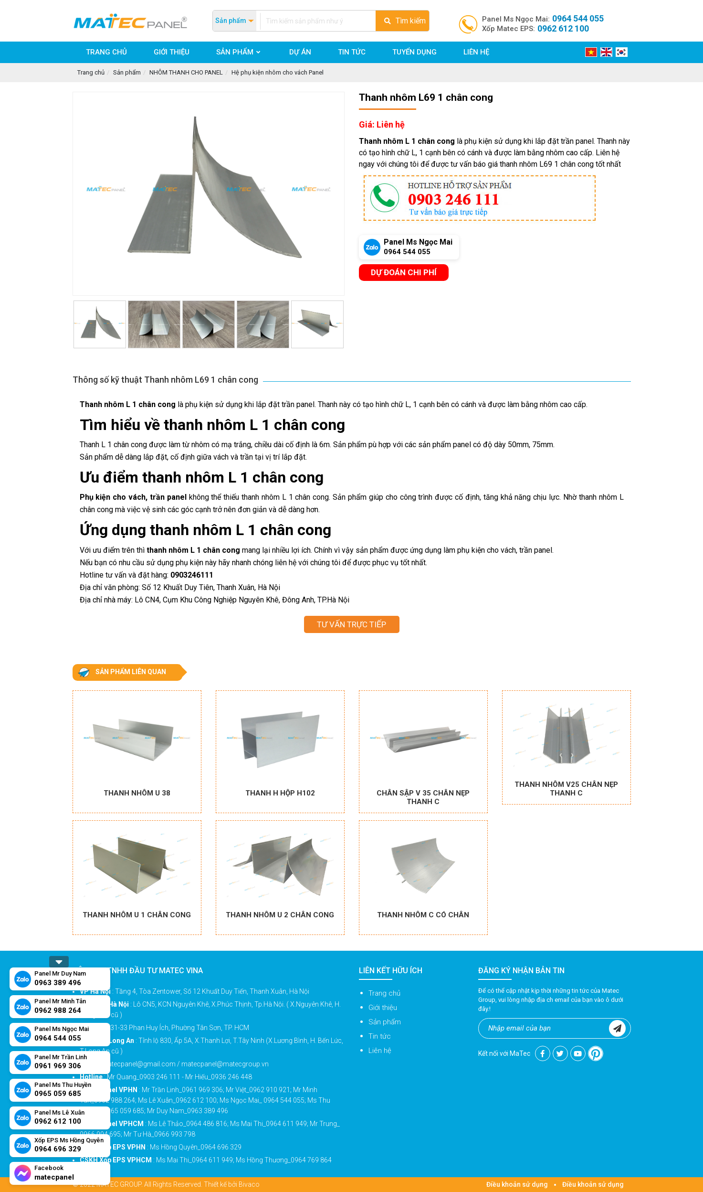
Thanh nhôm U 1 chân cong (137, 915)
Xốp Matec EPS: (535, 28)
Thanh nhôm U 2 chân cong (280, 915)
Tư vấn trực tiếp (351, 624)
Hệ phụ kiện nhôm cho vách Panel (277, 72)
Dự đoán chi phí (404, 272)
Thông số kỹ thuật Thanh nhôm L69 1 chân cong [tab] (165, 380)
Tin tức (379, 1036)
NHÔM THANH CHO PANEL (186, 72)
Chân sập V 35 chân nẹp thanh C (423, 797)
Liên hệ (379, 1050)
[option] (209, 194)
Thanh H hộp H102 (280, 793)
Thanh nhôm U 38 (137, 793)
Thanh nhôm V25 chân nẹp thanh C (566, 788)
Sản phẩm (127, 72)
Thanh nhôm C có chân (423, 915)
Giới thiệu (382, 1007)
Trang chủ (91, 72)
